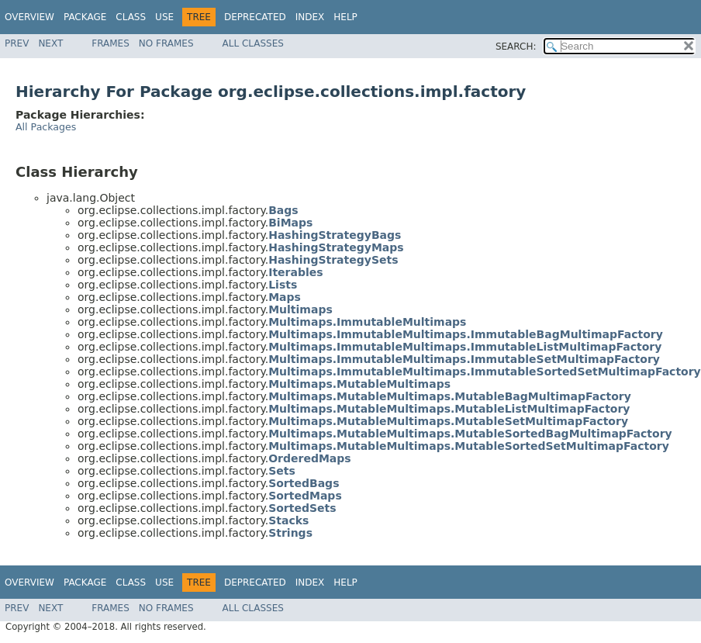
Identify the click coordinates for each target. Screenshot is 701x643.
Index (310, 17)
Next (50, 43)
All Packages (46, 127)
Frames (110, 43)
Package (85, 17)
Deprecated (255, 17)
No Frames (166, 43)
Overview (29, 17)
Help (345, 17)
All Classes (253, 43)
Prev (17, 43)
